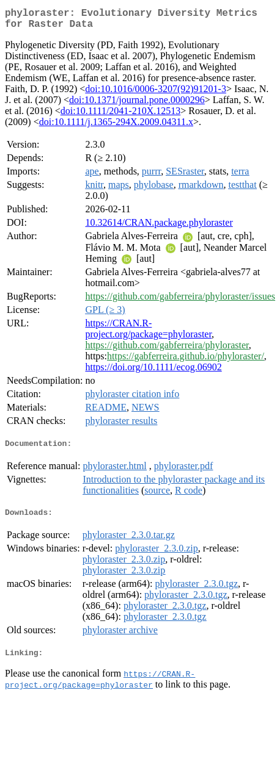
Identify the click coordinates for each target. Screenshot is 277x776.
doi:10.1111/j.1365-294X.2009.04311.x (116, 126)
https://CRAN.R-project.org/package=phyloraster (148, 333)
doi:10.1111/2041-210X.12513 (120, 115)
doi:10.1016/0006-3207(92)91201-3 (155, 93)
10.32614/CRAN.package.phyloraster (158, 227)
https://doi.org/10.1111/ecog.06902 (153, 372)
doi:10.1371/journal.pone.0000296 (137, 104)
